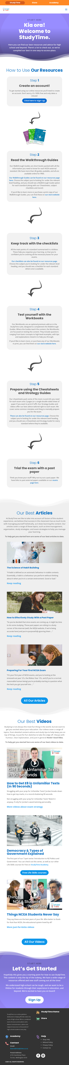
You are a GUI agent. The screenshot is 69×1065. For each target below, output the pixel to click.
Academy (15, 1036)
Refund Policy (48, 1042)
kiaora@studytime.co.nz (19, 1049)
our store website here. (46, 343)
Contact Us (47, 1048)
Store (44, 1018)
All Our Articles (34, 701)
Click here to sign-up (34, 100)
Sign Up (34, 1000)
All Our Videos (34, 942)
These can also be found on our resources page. (29, 416)
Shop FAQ (46, 1040)
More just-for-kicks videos (20, 927)
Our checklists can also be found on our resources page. (34, 261)
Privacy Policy (48, 1045)
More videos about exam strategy (25, 806)
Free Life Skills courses (34, 872)
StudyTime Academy (39, 865)
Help (43, 1036)
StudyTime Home (50, 1011)
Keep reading (14, 583)
